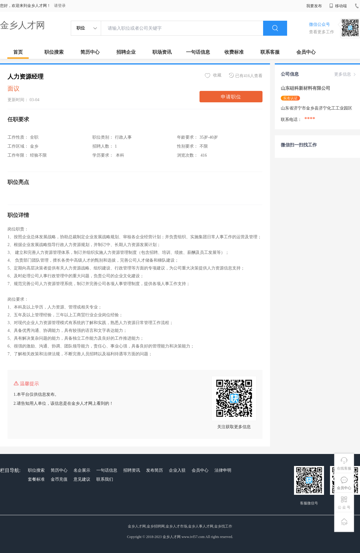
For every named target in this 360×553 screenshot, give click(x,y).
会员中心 (306, 52)
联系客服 (270, 52)
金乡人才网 (22, 25)
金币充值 (59, 479)
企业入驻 (177, 470)
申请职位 (231, 96)
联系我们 (104, 479)
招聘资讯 (131, 470)
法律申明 (222, 470)
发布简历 (154, 470)
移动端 (338, 6)
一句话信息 (198, 52)
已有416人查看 (245, 75)
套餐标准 (36, 479)
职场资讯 (162, 52)
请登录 (60, 5)
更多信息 (345, 74)
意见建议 (82, 479)
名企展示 (82, 470)
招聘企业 (126, 52)
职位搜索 (54, 52)
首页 (18, 52)
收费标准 (234, 52)
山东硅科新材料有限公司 (306, 88)
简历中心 (90, 52)
